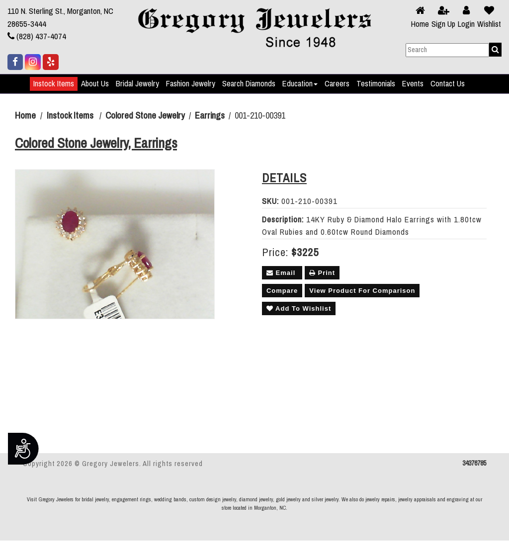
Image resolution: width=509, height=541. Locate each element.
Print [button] (322, 272)
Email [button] (282, 272)
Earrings (210, 115)
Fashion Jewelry (190, 84)
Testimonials (375, 84)
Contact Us (447, 84)
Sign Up (443, 24)
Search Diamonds (248, 84)
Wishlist (489, 24)
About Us (95, 84)
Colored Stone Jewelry (145, 115)
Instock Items (53, 84)
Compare (282, 290)
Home (420, 24)
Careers (337, 84)
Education (300, 84)
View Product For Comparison (362, 290)
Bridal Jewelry (137, 84)
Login (466, 24)
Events (413, 84)
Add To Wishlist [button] (298, 308)
